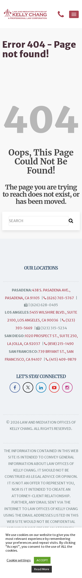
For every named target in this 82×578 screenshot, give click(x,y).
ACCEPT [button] (42, 560)
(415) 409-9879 (61, 359)
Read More (41, 569)
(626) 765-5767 (59, 298)
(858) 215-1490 (59, 343)
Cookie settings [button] (19, 560)
